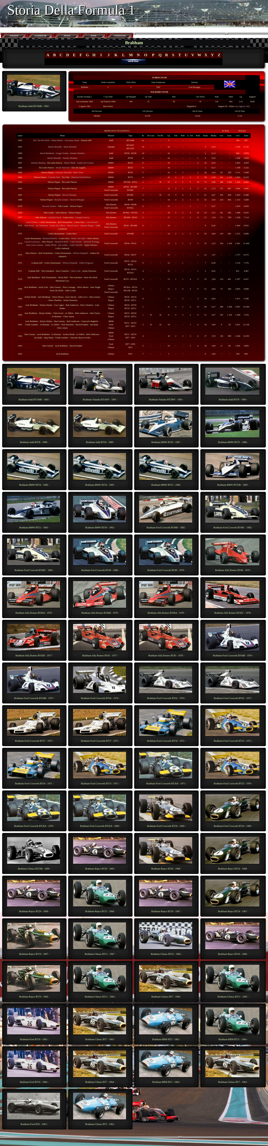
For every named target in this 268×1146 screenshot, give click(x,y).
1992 (20, 140)
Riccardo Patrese (54, 163)
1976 (20, 225)
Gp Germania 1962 (84, 101)
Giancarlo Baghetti (89, 321)
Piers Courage (69, 287)
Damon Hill (86, 140)
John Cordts (70, 290)
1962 (20, 354)
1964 (20, 336)
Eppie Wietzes (91, 245)
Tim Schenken (47, 271)
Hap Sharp (49, 337)
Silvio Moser (93, 238)
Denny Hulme (46, 305)
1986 (20, 167)
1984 (20, 177)
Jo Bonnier (57, 316)
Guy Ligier (59, 305)
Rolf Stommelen (65, 222)
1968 (20, 298)
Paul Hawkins (67, 324)
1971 (20, 271)
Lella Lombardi (62, 248)
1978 (20, 212)
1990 (20, 153)
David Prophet (81, 324)
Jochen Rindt (30, 297)
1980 (20, 199)
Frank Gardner (31, 324)
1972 (20, 263)
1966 (20, 315)
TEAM (93, 36)
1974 (20, 243)
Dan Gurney (108, 106)
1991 (20, 147)
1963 (20, 345)
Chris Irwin (58, 313)
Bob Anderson (72, 305)
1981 (20, 195)
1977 (20, 217)
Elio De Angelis (78, 167)
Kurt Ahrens (71, 297)
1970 (20, 279)
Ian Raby (94, 324)
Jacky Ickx (43, 287)
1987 (20, 163)
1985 (20, 172)
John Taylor (95, 313)
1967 (20, 306)
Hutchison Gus (62, 280)
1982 (20, 188)
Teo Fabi (65, 177)
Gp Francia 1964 (108, 101)
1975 (20, 233)
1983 (20, 182)
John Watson (61, 212)
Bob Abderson (92, 334)
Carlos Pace (68, 217)
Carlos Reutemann (48, 222)
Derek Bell (63, 277)
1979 (20, 206)
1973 (20, 255)
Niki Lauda (63, 206)
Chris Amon (68, 316)
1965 (20, 324)
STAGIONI (14, 36)
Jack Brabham (33, 277)
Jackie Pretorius (89, 271)
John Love (83, 297)
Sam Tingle (95, 287)
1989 (20, 158)
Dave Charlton (62, 271)
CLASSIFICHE (40, 36)
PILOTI (67, 36)
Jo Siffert (69, 313)
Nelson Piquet (47, 172)
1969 (20, 289)
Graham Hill (37, 263)
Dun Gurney (55, 287)
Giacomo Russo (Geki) (80, 337)
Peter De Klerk (90, 277)
